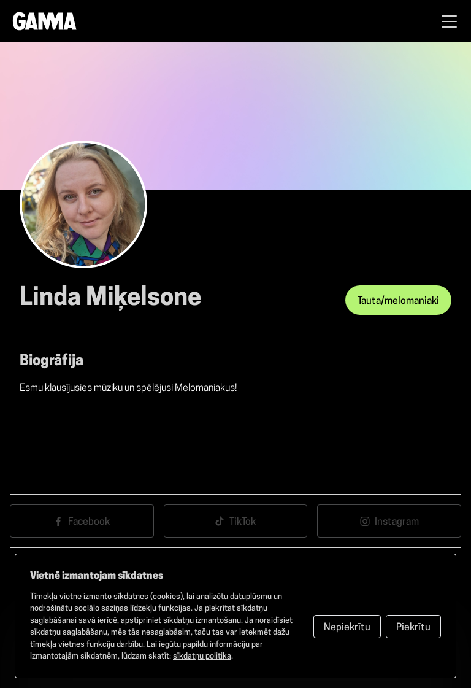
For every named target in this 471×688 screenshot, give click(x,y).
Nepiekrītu (347, 628)
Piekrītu (413, 628)
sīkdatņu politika (202, 656)
